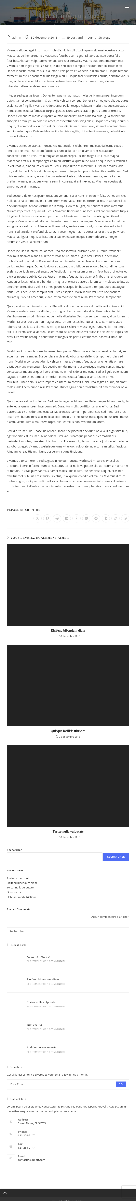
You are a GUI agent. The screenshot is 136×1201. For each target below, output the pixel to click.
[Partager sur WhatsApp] (125, 518)
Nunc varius (14, 892)
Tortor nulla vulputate (68, 831)
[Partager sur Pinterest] (57, 518)
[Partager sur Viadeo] (115, 518)
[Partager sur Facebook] (47, 518)
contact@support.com (31, 1155)
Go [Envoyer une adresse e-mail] (121, 1079)
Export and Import (80, 37)
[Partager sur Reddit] (96, 518)
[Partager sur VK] (86, 518)
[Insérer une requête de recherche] (68, 931)
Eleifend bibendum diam (68, 630)
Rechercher (14, 850)
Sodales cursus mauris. (41, 1043)
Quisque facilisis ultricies (68, 731)
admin (16, 37)
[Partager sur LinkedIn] (67, 518)
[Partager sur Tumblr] (106, 518)
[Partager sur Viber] (76, 518)
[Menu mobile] (127, 7)
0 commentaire (56, 960)
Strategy (104, 37)
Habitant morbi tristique (22, 897)
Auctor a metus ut (18, 878)
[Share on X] (37, 518)
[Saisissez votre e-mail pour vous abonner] (68, 1080)
